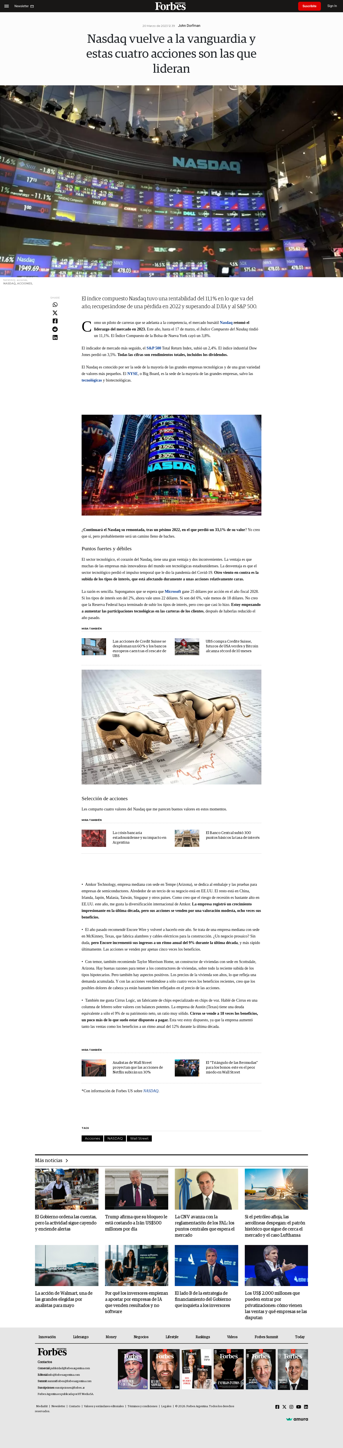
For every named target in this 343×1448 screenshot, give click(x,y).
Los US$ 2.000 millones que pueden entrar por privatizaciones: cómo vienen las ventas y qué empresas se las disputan (276, 1305)
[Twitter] (284, 1407)
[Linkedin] (306, 1407)
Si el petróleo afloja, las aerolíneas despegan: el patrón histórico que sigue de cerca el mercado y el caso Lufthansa (275, 1226)
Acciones (92, 1138)
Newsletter (58, 1406)
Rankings (203, 1337)
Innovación (47, 1337)
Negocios (141, 1337)
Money (111, 1337)
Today (299, 1337)
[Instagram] (291, 1407)
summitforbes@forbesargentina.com (69, 1381)
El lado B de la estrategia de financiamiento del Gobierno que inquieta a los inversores (203, 1299)
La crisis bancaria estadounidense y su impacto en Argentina (139, 837)
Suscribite (310, 6)
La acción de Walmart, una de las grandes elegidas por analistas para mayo (63, 1299)
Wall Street (139, 1138)
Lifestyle (172, 1337)
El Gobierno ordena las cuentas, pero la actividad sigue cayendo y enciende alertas (65, 1223)
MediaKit (42, 1406)
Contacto (74, 1406)
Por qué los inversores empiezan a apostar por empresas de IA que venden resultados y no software (136, 1302)
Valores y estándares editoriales (104, 1406)
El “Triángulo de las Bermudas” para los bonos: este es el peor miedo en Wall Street (232, 1067)
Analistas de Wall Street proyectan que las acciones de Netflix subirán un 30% (138, 1067)
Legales (166, 1406)
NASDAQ (115, 1138)
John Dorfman (189, 26)
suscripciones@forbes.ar (70, 1387)
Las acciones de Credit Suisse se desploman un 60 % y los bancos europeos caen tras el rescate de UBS (139, 649)
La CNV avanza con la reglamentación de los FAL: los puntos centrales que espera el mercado (204, 1226)
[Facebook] (277, 1407)
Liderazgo (80, 1337)
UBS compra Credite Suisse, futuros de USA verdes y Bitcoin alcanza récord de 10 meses (232, 646)
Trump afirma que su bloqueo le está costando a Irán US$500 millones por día (136, 1223)
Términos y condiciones (143, 1406)
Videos (232, 1337)
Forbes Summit (266, 1337)
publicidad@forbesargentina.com (70, 1368)
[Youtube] (298, 1407)
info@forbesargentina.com (64, 1375)
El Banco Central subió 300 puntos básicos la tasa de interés (233, 835)
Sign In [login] (332, 6)
